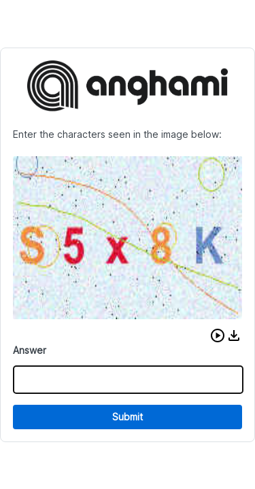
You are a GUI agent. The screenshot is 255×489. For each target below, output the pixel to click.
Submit (127, 416)
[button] (217, 335)
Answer (29, 350)
